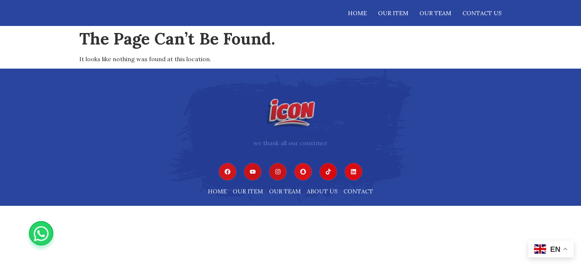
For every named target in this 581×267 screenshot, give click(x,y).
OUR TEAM (435, 13)
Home (357, 13)
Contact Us (482, 13)
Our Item (393, 13)
